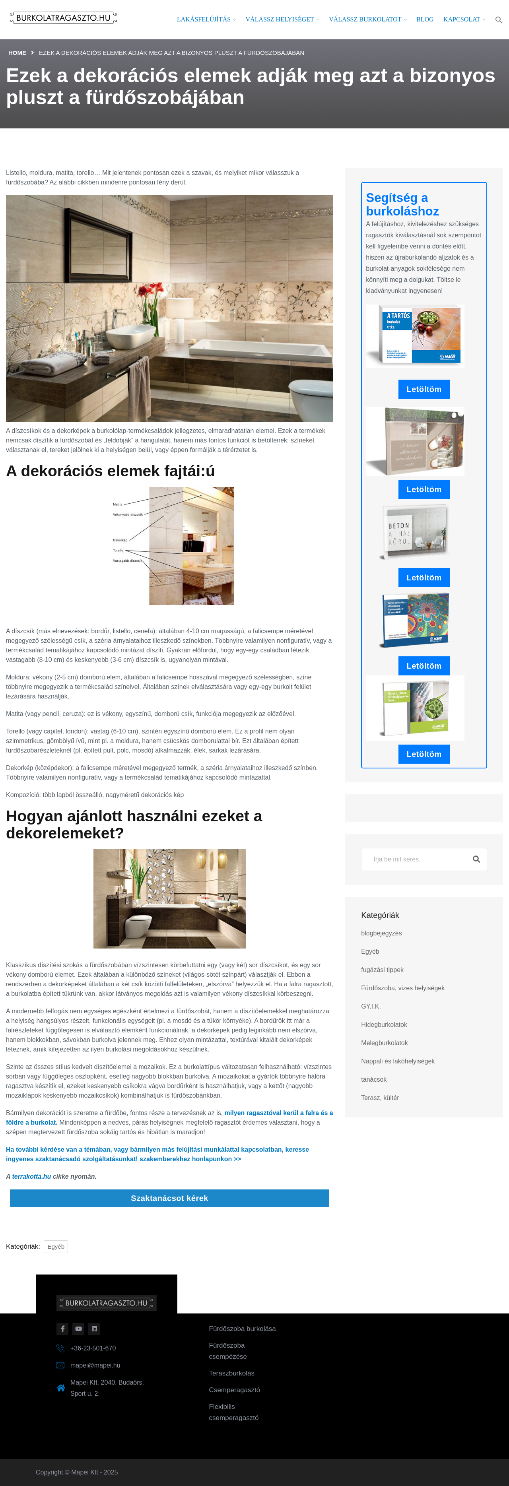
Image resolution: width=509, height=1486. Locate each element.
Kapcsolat (461, 19)
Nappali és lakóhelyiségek (398, 1061)
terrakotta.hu (31, 1176)
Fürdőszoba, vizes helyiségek (403, 988)
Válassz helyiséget (280, 19)
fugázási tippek (382, 969)
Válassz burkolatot (365, 19)
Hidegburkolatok (384, 1024)
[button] (499, 20)
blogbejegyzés (381, 933)
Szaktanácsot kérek (169, 1198)
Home (17, 52)
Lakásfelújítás (204, 19)
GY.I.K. (371, 1006)
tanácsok (374, 1079)
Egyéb (55, 1246)
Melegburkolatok (384, 1043)
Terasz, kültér (380, 1097)
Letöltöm (423, 389)
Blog (425, 19)
